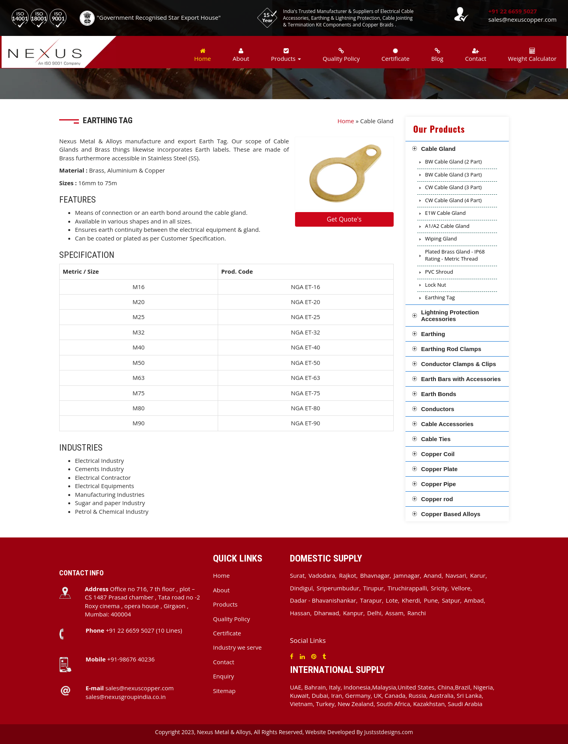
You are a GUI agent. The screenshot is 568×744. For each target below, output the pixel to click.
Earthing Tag (440, 297)
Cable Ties (436, 439)
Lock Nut (435, 284)
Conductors (437, 409)
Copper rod (437, 499)
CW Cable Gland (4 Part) (453, 200)
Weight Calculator (532, 55)
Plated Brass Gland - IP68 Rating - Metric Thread (455, 255)
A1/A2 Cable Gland (447, 225)
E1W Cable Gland (445, 212)
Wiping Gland (441, 238)
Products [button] (286, 55)
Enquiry (223, 676)
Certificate (395, 55)
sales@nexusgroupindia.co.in (126, 697)
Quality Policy (341, 55)
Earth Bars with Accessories (461, 379)
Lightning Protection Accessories (450, 315)
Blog (437, 55)
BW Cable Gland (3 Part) (453, 174)
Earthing (433, 334)
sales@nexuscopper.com (522, 19)
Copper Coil (438, 454)
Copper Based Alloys (450, 514)
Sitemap (224, 691)
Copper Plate (439, 469)
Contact (475, 55)
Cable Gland (438, 148)
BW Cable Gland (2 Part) (453, 161)
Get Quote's (344, 219)
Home (202, 55)
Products (225, 604)
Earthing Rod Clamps (451, 349)
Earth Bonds (438, 394)
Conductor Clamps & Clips (458, 364)
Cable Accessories (447, 424)
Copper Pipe (438, 484)
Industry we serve (237, 647)
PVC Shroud (439, 271)
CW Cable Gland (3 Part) (453, 187)
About (241, 55)
